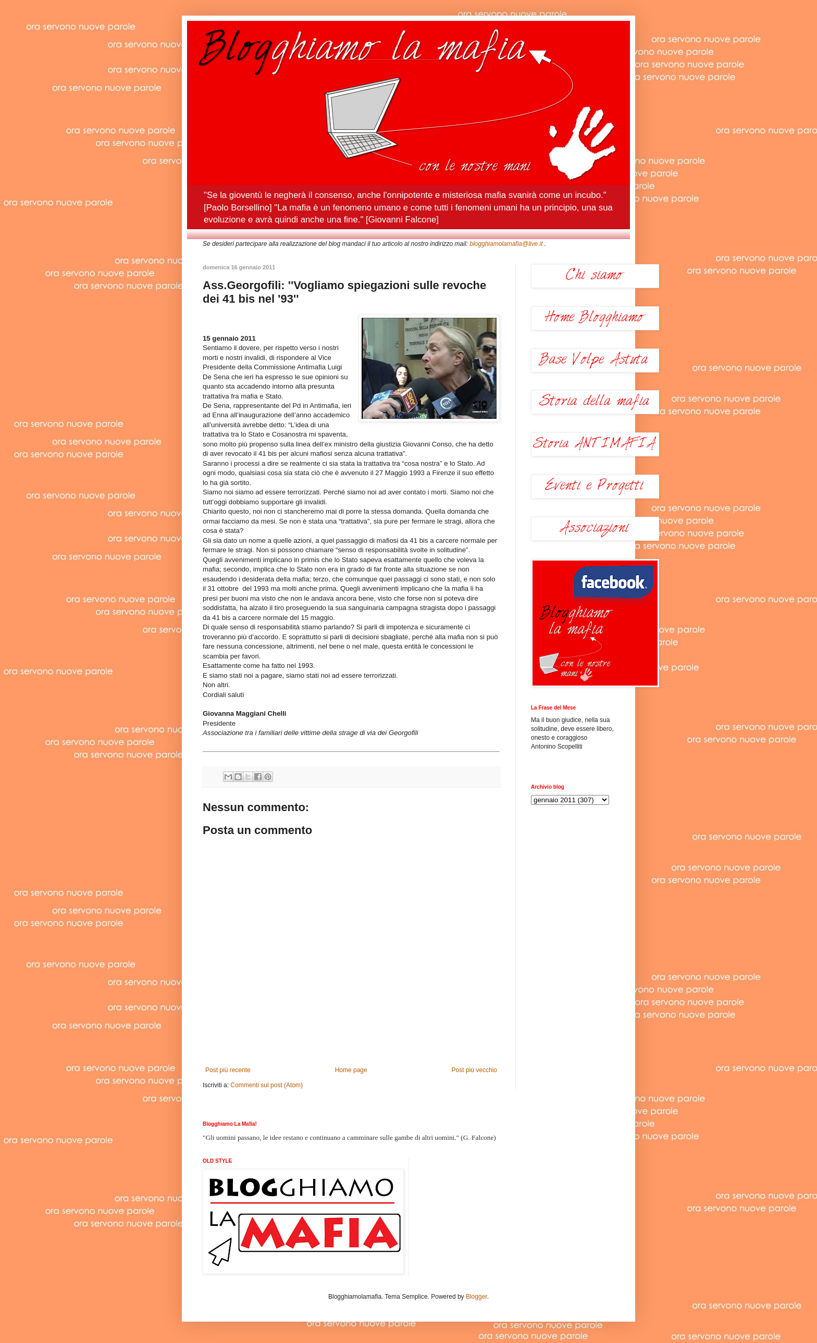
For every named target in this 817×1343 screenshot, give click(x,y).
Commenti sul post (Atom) (266, 1085)
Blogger (476, 1296)
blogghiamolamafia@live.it (505, 243)
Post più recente (228, 1070)
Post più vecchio (474, 1070)
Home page (351, 1070)
